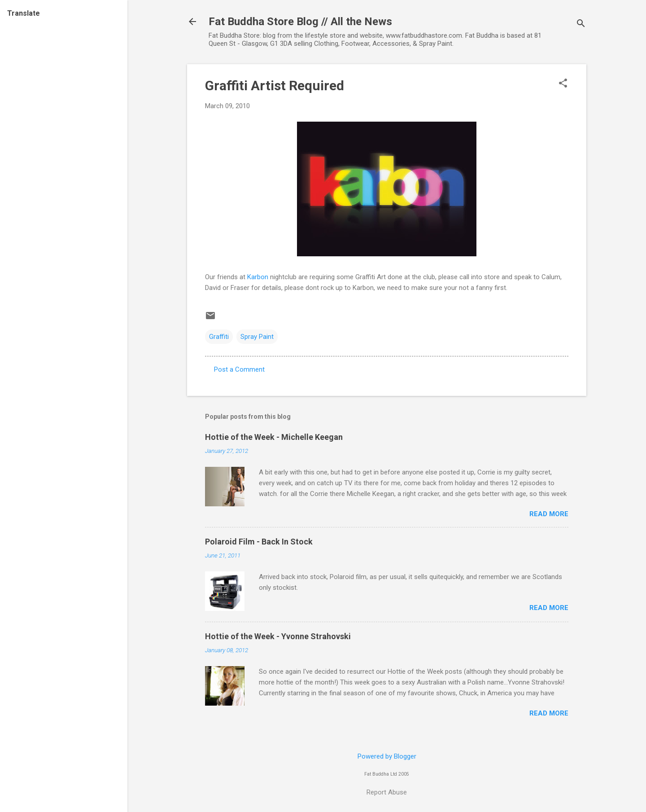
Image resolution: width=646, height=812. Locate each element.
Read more (548, 514)
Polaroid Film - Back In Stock (259, 541)
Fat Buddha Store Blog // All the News (300, 21)
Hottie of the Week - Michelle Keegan (274, 437)
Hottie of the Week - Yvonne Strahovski (278, 636)
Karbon (257, 277)
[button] (563, 84)
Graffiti (219, 337)
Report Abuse (387, 792)
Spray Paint (257, 337)
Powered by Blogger (387, 756)
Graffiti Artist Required (274, 85)
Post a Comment (239, 369)
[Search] (581, 24)
